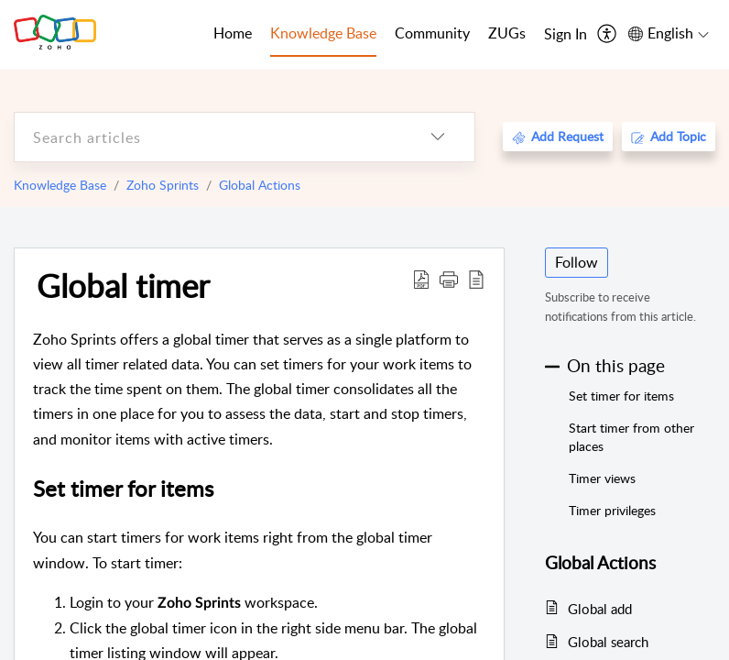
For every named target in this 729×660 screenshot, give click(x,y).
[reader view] (476, 279)
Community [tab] (432, 33)
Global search (608, 641)
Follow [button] (576, 262)
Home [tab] (232, 33)
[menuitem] (565, 35)
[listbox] (437, 137)
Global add (600, 609)
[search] (208, 137)
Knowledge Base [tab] (323, 33)
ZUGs (507, 33)
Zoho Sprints (162, 184)
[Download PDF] (421, 279)
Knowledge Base (60, 184)
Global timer (123, 285)
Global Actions (259, 184)
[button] (449, 279)
